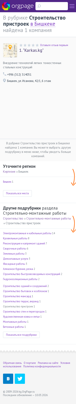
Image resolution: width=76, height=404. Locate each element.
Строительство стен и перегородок (24, 311)
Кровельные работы (15, 238)
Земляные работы (14, 253)
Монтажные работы (15, 321)
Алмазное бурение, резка (18, 269)
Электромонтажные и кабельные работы (27, 233)
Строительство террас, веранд (21, 301)
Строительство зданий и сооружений (25, 286)
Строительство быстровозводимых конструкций (31, 274)
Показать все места (17, 193)
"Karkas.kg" (31, 50)
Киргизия (9, 171)
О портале (30, 363)
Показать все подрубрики (21, 335)
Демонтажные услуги (15, 259)
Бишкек (7, 181)
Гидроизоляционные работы (20, 279)
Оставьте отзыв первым (54, 45)
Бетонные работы (13, 327)
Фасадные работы (14, 264)
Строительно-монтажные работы (48, 218)
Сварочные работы (14, 248)
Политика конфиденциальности (42, 366)
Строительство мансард (17, 296)
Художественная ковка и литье (21, 316)
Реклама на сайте (48, 363)
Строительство (13, 218)
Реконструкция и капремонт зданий (24, 243)
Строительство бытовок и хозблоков (25, 291)
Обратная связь (12, 363)
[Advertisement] (38, 112)
